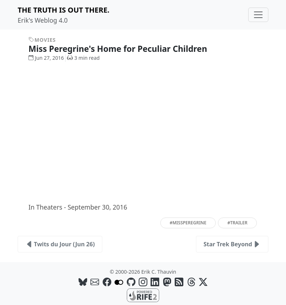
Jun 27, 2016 (46, 57)
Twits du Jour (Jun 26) (60, 244)
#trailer (237, 223)
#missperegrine (188, 223)
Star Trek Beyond (232, 244)
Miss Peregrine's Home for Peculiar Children (123, 48)
